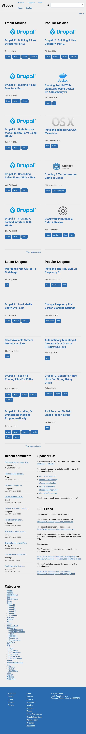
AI (54, 103)
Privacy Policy (32, 720)
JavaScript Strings (16, 630)
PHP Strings (13, 654)
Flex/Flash (11, 617)
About (20, 8)
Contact (29, 8)
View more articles (33, 252)
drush (65, 394)
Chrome (25, 56)
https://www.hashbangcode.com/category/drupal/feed (59, 559)
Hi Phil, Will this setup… (14, 497)
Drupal (8, 56)
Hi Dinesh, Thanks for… (14, 485)
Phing (11, 648)
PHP (47, 427)
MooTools (12, 636)
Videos (29, 711)
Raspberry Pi (57, 235)
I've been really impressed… (16, 554)
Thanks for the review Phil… (16, 543)
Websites (10, 677)
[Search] (82, 6)
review (48, 235)
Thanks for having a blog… (15, 531)
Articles (21, 3)
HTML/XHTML (12, 626)
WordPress (11, 679)
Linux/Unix (11, 642)
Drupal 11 (16, 56)
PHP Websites (14, 656)
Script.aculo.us (14, 640)
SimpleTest (13, 615)
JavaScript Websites (17, 632)
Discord (11, 702)
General (10, 619)
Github (10, 696)
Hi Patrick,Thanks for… (14, 520)
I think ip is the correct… (14, 474)
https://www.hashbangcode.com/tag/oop (53, 571)
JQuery (11, 634)
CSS (8, 597)
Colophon (30, 723)
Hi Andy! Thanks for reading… (16, 508)
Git (8, 621)
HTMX (24, 147)
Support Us (31, 702)
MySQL (11, 669)
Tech (71, 235)
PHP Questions (14, 652)
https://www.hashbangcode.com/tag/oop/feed (56, 574)
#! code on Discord (46, 476)
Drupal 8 (15, 394)
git (7, 285)
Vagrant (10, 675)
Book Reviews (12, 595)
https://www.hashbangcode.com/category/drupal (57, 556)
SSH (47, 146)
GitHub (50, 464)
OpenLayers (13, 638)
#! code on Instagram (47, 490)
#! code (7, 5)
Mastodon (12, 693)
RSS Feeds (31, 726)
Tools (40, 3)
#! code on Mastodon (47, 480)
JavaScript (34, 56)
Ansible (54, 146)
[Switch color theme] (48, 5)
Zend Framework (15, 658)
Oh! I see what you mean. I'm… (17, 462)
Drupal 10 (16, 320)
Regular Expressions (15, 662)
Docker (48, 103)
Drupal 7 (12, 605)
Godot (48, 190)
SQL (8, 665)
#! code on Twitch (46, 486)
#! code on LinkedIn (47, 483)
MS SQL (12, 667)
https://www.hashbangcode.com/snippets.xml (55, 529)
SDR (64, 285)
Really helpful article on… (15, 566)
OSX (8, 644)
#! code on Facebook (47, 493)
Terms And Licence (34, 714)
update (17, 437)
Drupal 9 (24, 394)
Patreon (40, 464)
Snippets (30, 3)
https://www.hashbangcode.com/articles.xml (55, 522)
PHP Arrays (13, 650)
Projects (30, 699)
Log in (81, 13)
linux (65, 235)
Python (9, 660)
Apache (10, 593)
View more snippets (33, 446)
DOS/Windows (12, 599)
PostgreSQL (13, 671)
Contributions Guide (34, 717)
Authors (30, 696)
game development (58, 190)
